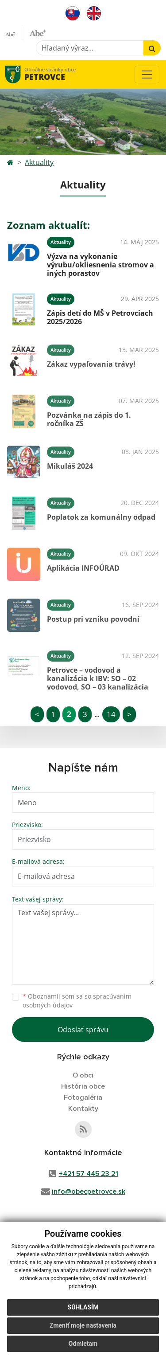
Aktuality (39, 162)
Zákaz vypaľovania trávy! (91, 364)
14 (111, 714)
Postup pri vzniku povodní (93, 619)
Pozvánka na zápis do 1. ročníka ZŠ (89, 419)
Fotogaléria (83, 1097)
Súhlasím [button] (83, 1307)
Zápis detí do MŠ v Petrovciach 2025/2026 (100, 317)
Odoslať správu (83, 1030)
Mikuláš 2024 (70, 466)
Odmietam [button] (83, 1343)
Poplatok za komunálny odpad (101, 517)
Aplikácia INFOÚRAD (83, 568)
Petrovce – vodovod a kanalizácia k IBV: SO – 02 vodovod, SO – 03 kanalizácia (97, 678)
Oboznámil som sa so (77, 1001)
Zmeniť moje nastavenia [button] (83, 1325)
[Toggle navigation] (147, 74)
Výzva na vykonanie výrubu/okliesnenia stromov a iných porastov (100, 264)
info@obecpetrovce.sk (88, 1191)
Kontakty (83, 1108)
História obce (83, 1086)
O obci (83, 1075)
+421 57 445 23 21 (88, 1173)
